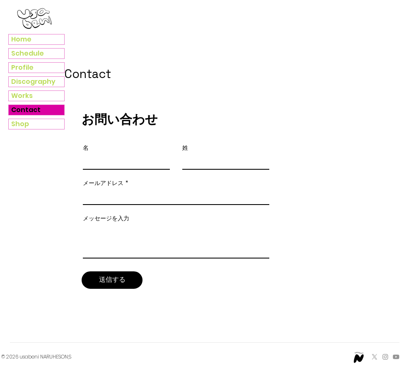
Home (21, 39)
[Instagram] (385, 357)
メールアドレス (103, 183)
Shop (20, 124)
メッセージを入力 (106, 218)
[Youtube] (396, 357)
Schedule (27, 53)
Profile (22, 67)
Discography (33, 81)
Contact (26, 110)
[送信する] (112, 280)
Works (22, 95)
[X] (374, 357)
